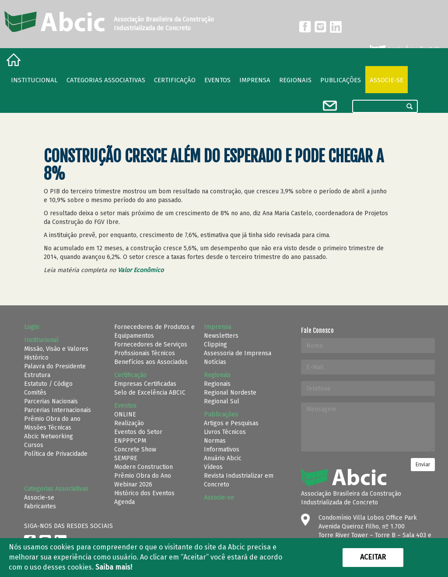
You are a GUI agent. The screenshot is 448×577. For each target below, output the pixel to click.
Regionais (217, 384)
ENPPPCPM (130, 440)
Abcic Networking (48, 436)
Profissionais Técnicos (144, 353)
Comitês (35, 392)
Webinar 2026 (133, 484)
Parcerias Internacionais (57, 410)
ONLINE (125, 414)
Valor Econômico (141, 270)
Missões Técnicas (47, 427)
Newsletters (221, 335)
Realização (129, 423)
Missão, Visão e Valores (56, 349)
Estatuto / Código (48, 384)
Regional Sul (221, 401)
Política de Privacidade (56, 454)
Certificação (175, 80)
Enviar (423, 465)
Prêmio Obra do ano (52, 419)
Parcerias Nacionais (51, 401)
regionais (295, 80)
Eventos (217, 80)
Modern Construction (143, 467)
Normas (215, 440)
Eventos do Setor (138, 432)
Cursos (33, 445)
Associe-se (386, 80)
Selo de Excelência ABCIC (150, 392)
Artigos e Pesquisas (231, 423)
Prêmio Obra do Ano (142, 475)
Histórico (36, 357)
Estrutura (37, 375)
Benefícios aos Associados (151, 362)
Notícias (215, 362)
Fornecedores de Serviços (150, 344)
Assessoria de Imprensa (237, 353)
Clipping (215, 344)
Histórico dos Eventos (144, 493)
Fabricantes (40, 506)
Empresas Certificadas (145, 384)
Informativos (221, 449)
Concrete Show (135, 449)
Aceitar (373, 557)
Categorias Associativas (105, 80)
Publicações (340, 80)
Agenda (124, 502)
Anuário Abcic (223, 458)
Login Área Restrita (404, 49)
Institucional (34, 80)
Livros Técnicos (225, 432)
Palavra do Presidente (55, 366)
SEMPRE (125, 458)
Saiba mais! (113, 567)
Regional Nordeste (230, 392)
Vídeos (213, 467)
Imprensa (254, 80)
